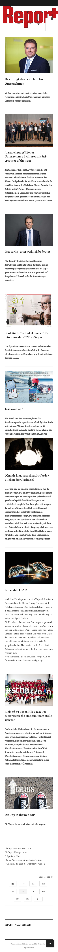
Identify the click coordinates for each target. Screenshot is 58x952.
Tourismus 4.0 (14, 409)
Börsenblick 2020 (16, 590)
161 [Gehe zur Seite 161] (33, 883)
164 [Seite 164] (23, 891)
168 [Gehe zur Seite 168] (27, 898)
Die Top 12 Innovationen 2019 (18, 848)
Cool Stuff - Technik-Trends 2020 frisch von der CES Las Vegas (26, 335)
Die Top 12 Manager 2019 (16, 852)
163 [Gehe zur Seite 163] (13, 891)
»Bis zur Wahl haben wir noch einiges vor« (23, 860)
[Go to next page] (38, 899)
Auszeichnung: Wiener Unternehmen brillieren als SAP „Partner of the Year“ (26, 156)
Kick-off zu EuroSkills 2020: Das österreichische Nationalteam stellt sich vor (28, 716)
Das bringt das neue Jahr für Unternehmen (24, 81)
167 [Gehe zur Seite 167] (17, 898)
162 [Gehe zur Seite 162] (43, 883)
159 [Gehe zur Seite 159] (12, 883)
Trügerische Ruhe (13, 856)
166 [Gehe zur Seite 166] (43, 891)
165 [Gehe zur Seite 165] (33, 891)
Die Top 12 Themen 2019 (20, 815)
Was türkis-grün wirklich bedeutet (27, 252)
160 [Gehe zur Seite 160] (23, 883)
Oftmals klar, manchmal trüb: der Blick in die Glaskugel (27, 477)
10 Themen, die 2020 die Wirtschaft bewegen (25, 863)
